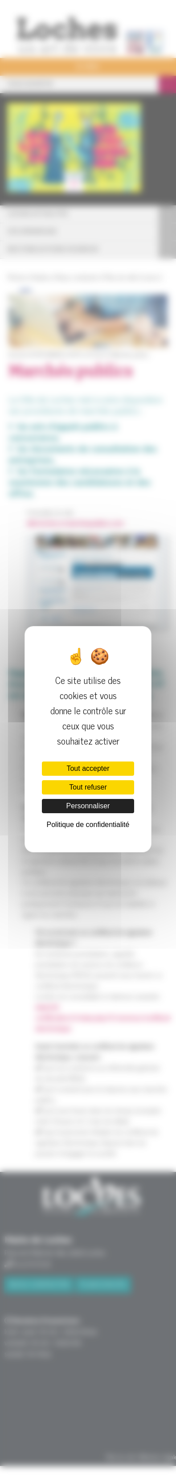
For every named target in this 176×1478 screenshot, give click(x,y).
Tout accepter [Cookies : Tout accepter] (87, 768)
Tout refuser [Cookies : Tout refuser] (87, 787)
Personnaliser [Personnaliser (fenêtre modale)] (88, 806)
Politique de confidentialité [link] (88, 824)
